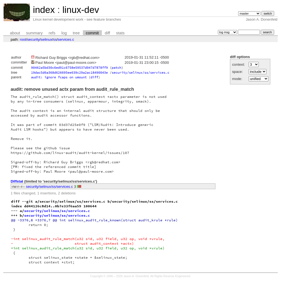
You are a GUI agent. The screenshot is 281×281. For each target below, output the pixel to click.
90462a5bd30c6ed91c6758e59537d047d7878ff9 (69, 67)
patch (116, 67)
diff (107, 33)
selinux (46, 39)
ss (55, 39)
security (33, 39)
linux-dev (80, 10)
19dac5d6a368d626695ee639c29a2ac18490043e (69, 72)
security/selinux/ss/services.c (140, 72)
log (64, 33)
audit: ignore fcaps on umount (59, 77)
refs (52, 33)
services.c (66, 39)
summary (34, 33)
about (15, 33)
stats (120, 33)
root (23, 39)
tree (76, 33)
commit (92, 33)
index (44, 10)
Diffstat (17, 181)
